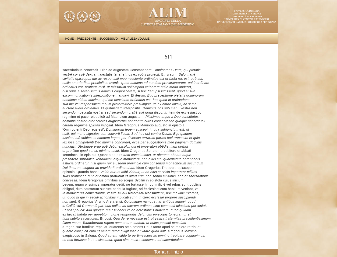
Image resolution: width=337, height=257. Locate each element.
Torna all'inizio (168, 251)
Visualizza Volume (135, 38)
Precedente (86, 38)
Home (69, 38)
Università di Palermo (247, 16)
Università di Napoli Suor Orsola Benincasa (247, 22)
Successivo (108, 38)
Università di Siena (246, 11)
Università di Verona (246, 13)
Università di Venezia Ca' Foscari (246, 19)
